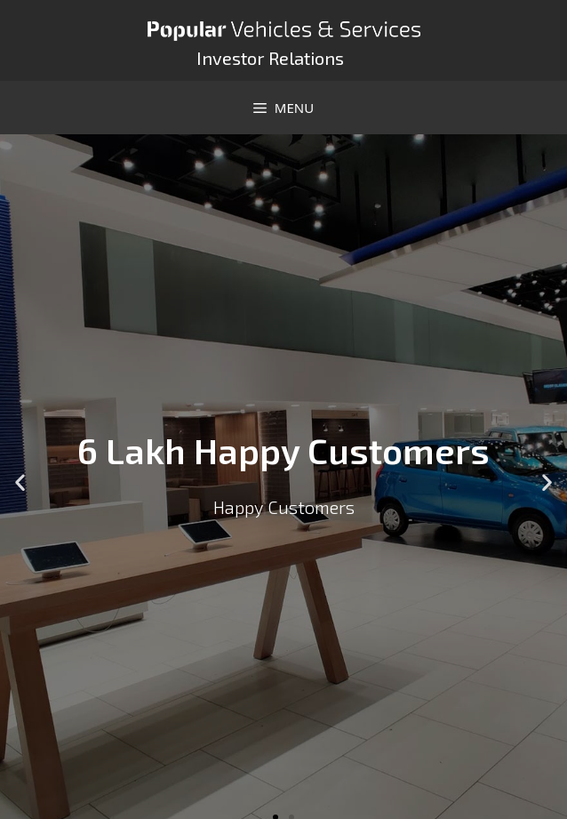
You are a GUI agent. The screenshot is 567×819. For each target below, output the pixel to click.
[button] (20, 482)
